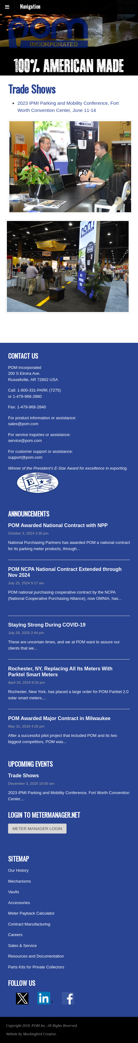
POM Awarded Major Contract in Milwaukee (59, 718)
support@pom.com (25, 457)
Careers (15, 934)
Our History (18, 870)
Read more (91, 548)
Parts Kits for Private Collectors (36, 967)
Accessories (19, 902)
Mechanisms (19, 881)
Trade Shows (23, 775)
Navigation (30, 6)
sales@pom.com (23, 423)
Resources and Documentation (36, 956)
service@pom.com (25, 440)
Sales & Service (22, 945)
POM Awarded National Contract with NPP (58, 525)
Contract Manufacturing (29, 924)
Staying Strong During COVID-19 (47, 624)
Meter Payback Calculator (31, 913)
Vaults (13, 891)
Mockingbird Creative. (40, 1034)
